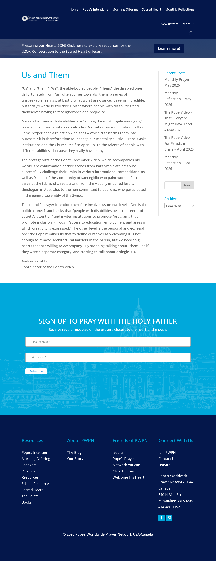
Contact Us (167, 458)
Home (74, 9)
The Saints (30, 496)
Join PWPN (167, 452)
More (187, 24)
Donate (164, 464)
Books (27, 502)
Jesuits (118, 452)
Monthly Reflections (179, 9)
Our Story (75, 458)
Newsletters (169, 24)
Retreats (28, 471)
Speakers (29, 464)
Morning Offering (125, 9)
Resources (30, 477)
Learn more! (169, 48)
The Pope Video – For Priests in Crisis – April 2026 (179, 143)
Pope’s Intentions (95, 9)
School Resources (36, 483)
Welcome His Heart (128, 477)
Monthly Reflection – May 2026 (177, 99)
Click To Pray (123, 471)
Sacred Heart (151, 9)
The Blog (74, 452)
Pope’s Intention (35, 452)
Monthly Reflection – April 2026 (178, 163)
